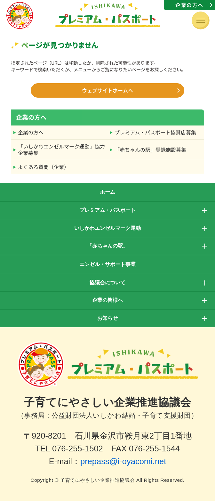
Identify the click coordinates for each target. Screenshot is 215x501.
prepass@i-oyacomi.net (123, 461)
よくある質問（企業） (43, 167)
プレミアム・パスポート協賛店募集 (155, 132)
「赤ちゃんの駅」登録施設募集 (150, 149)
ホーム (107, 192)
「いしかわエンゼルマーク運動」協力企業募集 (61, 149)
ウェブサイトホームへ (107, 90)
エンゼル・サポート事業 (107, 264)
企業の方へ (189, 5)
